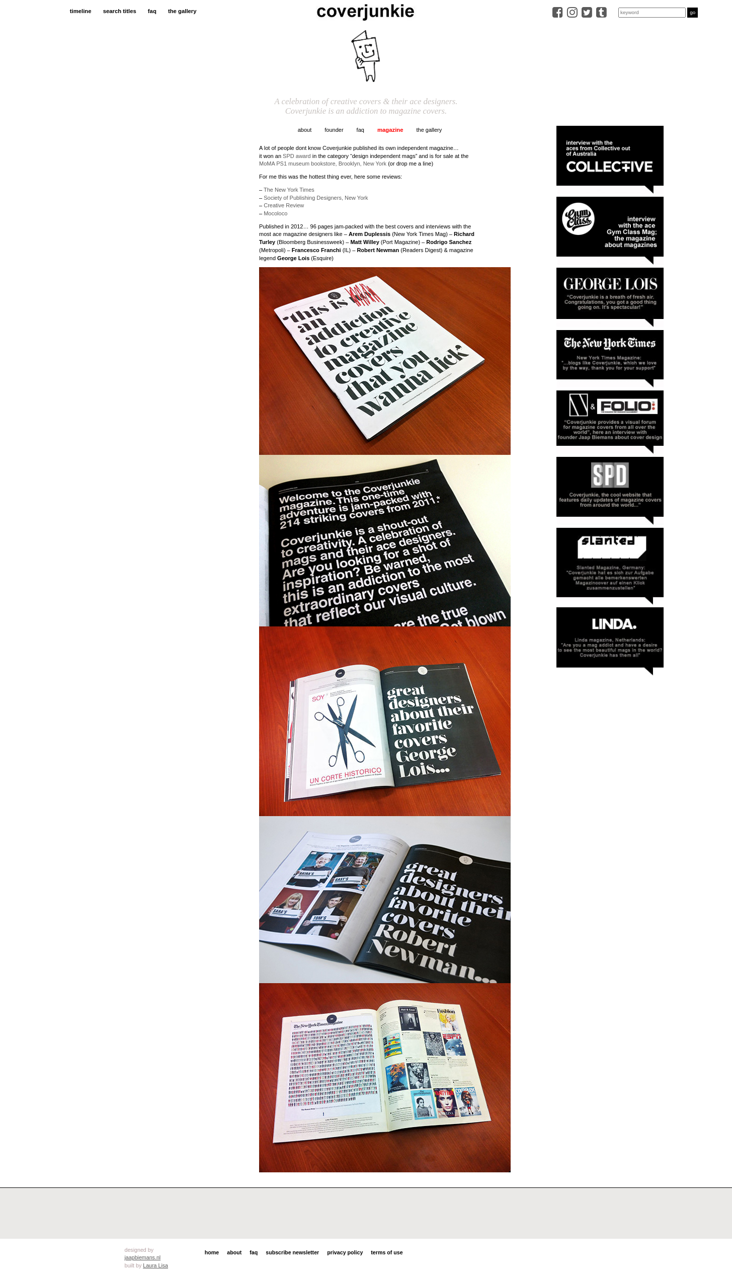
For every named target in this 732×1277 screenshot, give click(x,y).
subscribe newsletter (292, 1252)
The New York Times (289, 190)
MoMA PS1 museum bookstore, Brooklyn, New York (322, 164)
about (305, 130)
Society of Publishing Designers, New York (316, 198)
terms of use (386, 1252)
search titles (119, 11)
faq (152, 11)
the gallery (182, 11)
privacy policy (345, 1252)
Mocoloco (275, 213)
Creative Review (284, 205)
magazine (390, 130)
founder (333, 130)
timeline (81, 11)
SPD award (297, 156)
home (212, 1252)
